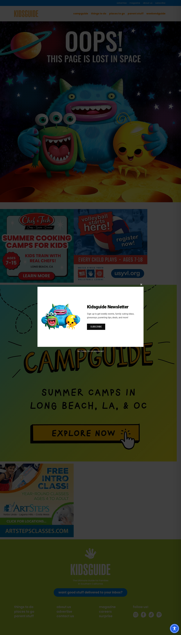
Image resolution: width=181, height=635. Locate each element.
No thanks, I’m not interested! (90, 351)
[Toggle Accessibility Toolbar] (174, 628)
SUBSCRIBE (96, 326)
